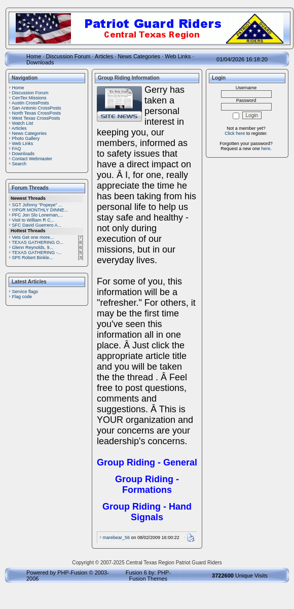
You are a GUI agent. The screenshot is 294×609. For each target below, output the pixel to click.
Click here (235, 133)
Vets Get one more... (33, 237)
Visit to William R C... (33, 220)
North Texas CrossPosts (36, 113)
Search (19, 163)
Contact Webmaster (32, 158)
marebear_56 (116, 537)
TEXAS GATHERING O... (37, 242)
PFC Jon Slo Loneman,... (37, 215)
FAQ (16, 148)
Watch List (22, 123)
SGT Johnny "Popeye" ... (37, 204)
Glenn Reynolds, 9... (33, 247)
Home (33, 56)
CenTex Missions (29, 97)
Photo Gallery (26, 138)
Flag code (22, 296)
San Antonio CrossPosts (36, 108)
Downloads (40, 62)
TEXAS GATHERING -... (36, 252)
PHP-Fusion (72, 572)
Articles (104, 56)
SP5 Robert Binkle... (32, 257)
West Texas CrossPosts (36, 118)
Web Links (178, 56)
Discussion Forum (68, 56)
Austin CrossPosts (30, 102)
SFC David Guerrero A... (37, 225)
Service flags (25, 291)
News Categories (139, 56)
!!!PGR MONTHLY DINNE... (40, 209)
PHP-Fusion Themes (150, 575)
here (265, 148)
